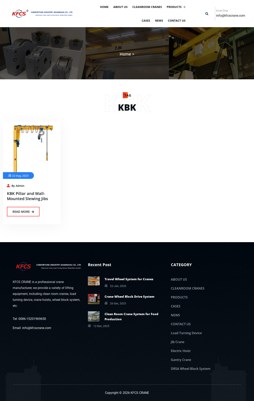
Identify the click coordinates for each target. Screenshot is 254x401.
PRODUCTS (176, 7)
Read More (23, 212)
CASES (146, 20)
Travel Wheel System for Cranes (129, 279)
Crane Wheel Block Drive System (129, 296)
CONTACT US (177, 20)
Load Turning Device (186, 333)
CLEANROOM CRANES (147, 7)
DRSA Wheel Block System (190, 368)
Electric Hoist (180, 351)
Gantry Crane (181, 360)
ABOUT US (120, 7)
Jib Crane (177, 342)
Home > (127, 54)
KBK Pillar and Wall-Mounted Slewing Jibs (27, 196)
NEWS (159, 20)
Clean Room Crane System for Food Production (131, 316)
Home (104, 7)
